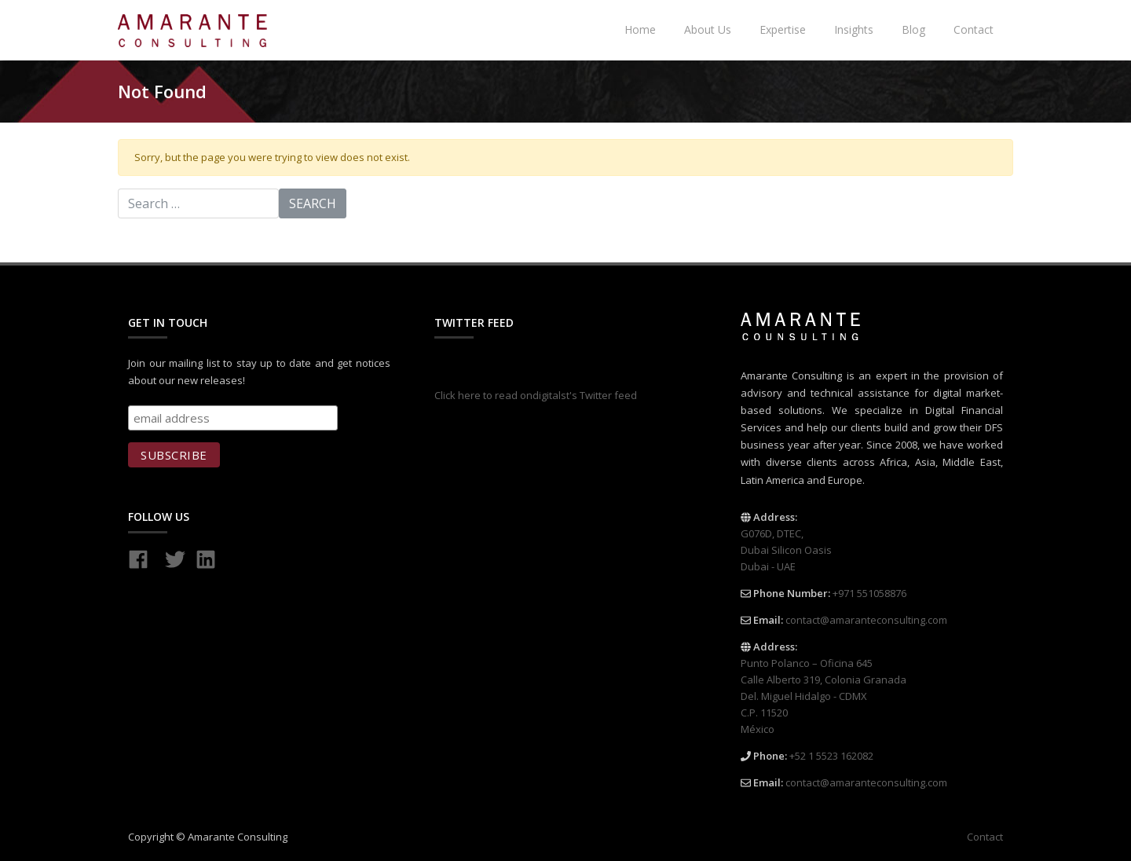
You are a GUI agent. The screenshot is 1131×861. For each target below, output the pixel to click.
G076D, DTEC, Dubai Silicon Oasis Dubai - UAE (786, 549)
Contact (973, 29)
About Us (707, 29)
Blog (913, 29)
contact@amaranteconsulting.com (866, 620)
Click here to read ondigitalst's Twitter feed (535, 395)
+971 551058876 (869, 593)
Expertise (782, 29)
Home (640, 29)
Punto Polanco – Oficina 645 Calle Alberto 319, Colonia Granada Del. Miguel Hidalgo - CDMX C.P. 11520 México (823, 696)
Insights (853, 29)
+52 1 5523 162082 (831, 756)
